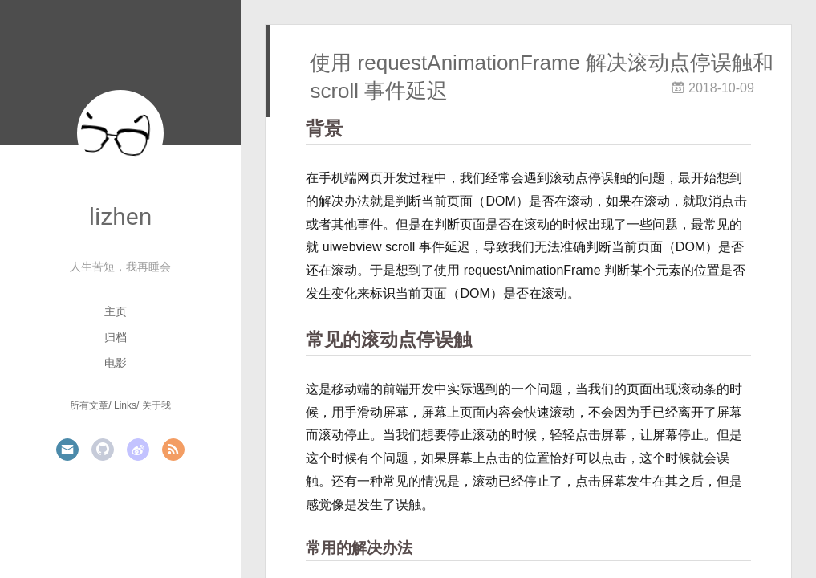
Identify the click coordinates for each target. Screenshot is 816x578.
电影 (115, 362)
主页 (115, 311)
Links (125, 405)
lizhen (120, 216)
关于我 (156, 405)
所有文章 (89, 405)
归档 (115, 337)
